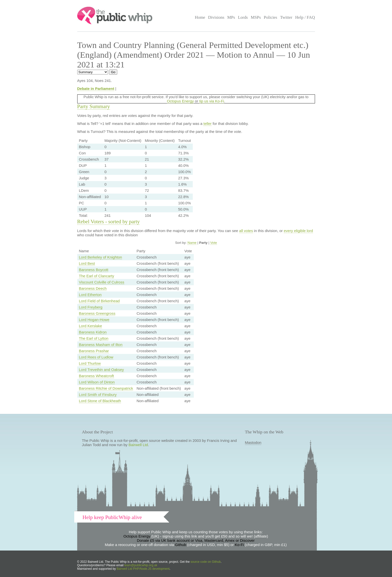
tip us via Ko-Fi (211, 101)
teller (208, 123)
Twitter (286, 17)
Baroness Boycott (93, 270)
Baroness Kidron (93, 332)
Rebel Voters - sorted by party (108, 222)
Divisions (216, 17)
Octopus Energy (180, 101)
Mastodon (253, 442)
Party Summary (93, 106)
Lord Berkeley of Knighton (100, 257)
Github (180, 545)
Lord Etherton (90, 294)
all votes (246, 231)
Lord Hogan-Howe (94, 319)
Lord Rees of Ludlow (96, 357)
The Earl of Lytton (93, 338)
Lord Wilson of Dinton (97, 382)
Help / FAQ (305, 17)
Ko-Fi (239, 545)
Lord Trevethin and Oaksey (101, 369)
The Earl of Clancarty (96, 276)
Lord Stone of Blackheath (100, 401)
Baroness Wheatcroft (96, 376)
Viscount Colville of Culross (101, 282)
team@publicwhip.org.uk (140, 565)
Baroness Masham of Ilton (100, 344)
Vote (213, 243)
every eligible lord (298, 231)
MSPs (256, 17)
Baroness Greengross (97, 313)
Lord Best (87, 263)
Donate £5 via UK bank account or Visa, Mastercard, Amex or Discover (196, 540)
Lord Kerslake (90, 326)
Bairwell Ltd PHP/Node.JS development (143, 569)
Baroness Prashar (94, 351)
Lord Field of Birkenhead (99, 301)
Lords (243, 17)
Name (192, 243)
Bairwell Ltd (138, 445)
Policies (270, 17)
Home (200, 17)
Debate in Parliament (95, 88)
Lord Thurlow (90, 363)
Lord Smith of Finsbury (98, 394)
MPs (231, 17)
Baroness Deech (93, 288)
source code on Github (205, 562)
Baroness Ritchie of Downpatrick (106, 388)
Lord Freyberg (90, 307)
